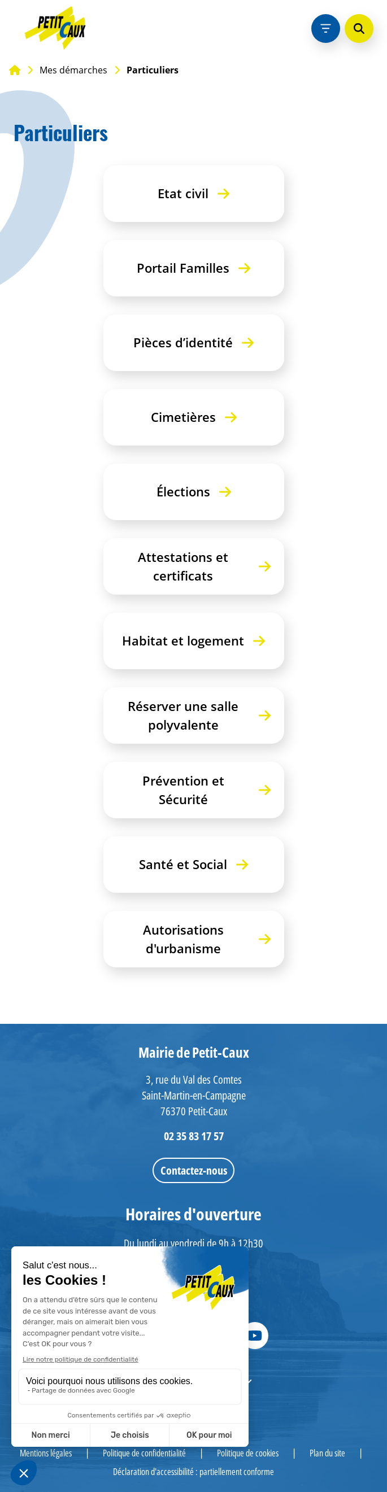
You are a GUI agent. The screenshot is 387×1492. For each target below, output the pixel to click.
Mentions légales (46, 1453)
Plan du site (327, 1453)
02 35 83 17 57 (194, 1136)
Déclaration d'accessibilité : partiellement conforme (193, 1471)
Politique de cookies (248, 1453)
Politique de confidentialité (144, 1453)
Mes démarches (73, 70)
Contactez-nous (193, 1170)
